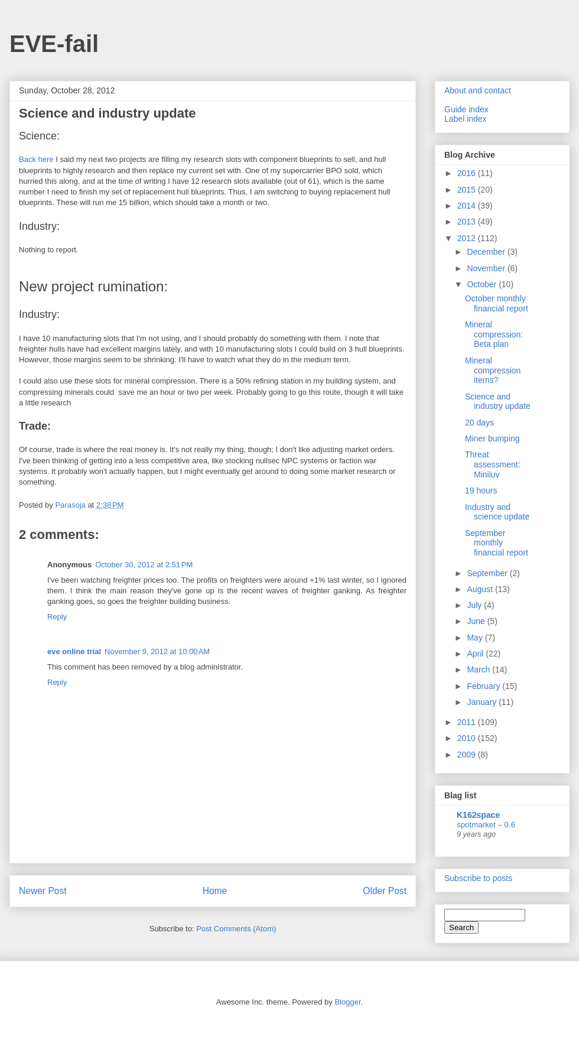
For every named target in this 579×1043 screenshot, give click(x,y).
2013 (467, 221)
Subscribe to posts (478, 878)
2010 (467, 738)
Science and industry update (498, 401)
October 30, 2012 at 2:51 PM (144, 564)
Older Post (384, 891)
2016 (467, 173)
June (477, 621)
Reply (57, 616)
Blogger (347, 1001)
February (484, 686)
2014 (467, 205)
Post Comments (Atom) (236, 928)
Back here (36, 159)
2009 (467, 754)
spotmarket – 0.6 (486, 824)
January (483, 702)
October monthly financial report (496, 303)
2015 (467, 189)
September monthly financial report (496, 543)
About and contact (477, 90)
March (479, 669)
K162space (478, 815)
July (475, 605)
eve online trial (74, 651)
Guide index (466, 109)
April (476, 653)
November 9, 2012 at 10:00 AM (157, 651)
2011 (467, 722)
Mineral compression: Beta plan (494, 334)
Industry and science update (497, 512)
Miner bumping (492, 438)
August (481, 589)
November (487, 268)
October (483, 284)
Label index (465, 119)
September (488, 573)
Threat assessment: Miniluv (493, 464)
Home (215, 891)
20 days (479, 422)
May (475, 637)
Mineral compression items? (493, 370)
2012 (467, 238)
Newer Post (43, 891)
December (487, 251)
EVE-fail (54, 44)
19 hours (481, 490)
